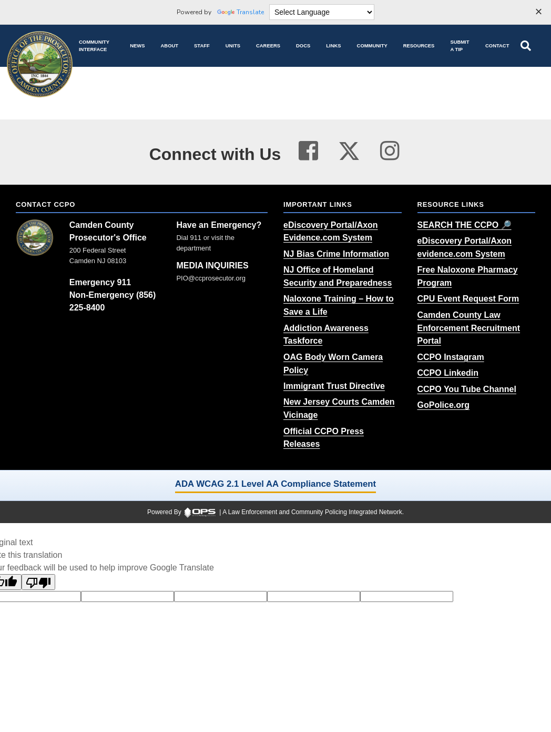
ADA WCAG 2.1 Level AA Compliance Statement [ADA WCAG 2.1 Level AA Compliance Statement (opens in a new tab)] (275, 484)
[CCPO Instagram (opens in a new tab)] (450, 357)
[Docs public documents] (303, 46)
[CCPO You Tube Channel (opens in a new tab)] (466, 389)
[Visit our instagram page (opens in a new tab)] (390, 151)
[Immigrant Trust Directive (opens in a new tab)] (334, 386)
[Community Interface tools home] (96, 46)
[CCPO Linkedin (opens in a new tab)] (447, 372)
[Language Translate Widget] (321, 12)
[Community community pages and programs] (372, 46)
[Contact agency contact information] (497, 46)
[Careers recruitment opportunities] (268, 46)
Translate (240, 12)
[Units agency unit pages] (233, 46)
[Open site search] (525, 46)
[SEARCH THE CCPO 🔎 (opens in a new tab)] (464, 224)
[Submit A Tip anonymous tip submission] (460, 46)
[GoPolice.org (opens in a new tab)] (443, 404)
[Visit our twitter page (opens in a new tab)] (349, 148)
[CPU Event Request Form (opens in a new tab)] (468, 298)
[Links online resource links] (333, 46)
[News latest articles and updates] (137, 46)
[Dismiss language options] (538, 12)
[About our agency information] (170, 46)
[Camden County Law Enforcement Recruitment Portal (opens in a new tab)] (469, 328)
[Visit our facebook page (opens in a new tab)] (308, 151)
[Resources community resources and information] (419, 46)
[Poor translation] (38, 582)
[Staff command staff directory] (202, 46)
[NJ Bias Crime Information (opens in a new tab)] (336, 253)
